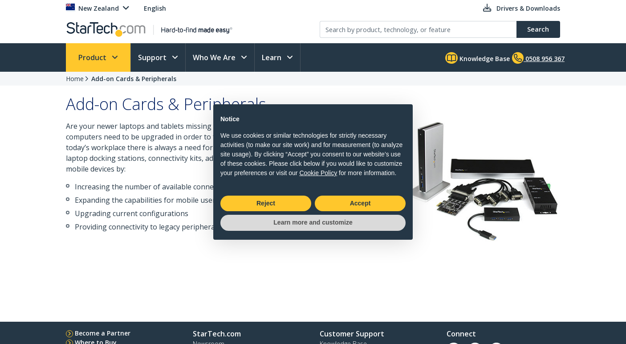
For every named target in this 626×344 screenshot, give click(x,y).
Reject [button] (265, 203)
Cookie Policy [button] (318, 172)
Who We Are (215, 57)
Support (153, 57)
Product (93, 57)
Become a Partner (102, 333)
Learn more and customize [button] (312, 222)
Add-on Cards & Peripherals (133, 78)
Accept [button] (360, 203)
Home (75, 78)
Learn (272, 57)
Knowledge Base (477, 58)
